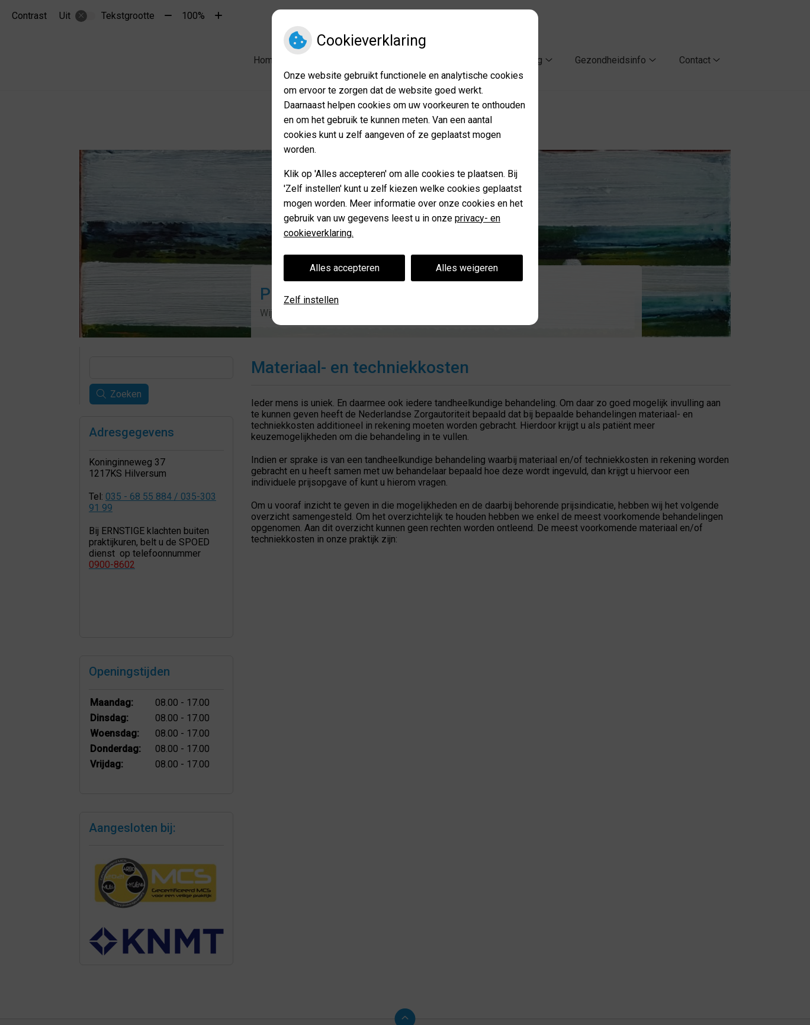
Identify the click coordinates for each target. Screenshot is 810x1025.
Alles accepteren (345, 268)
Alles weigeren (467, 268)
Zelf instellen (311, 300)
